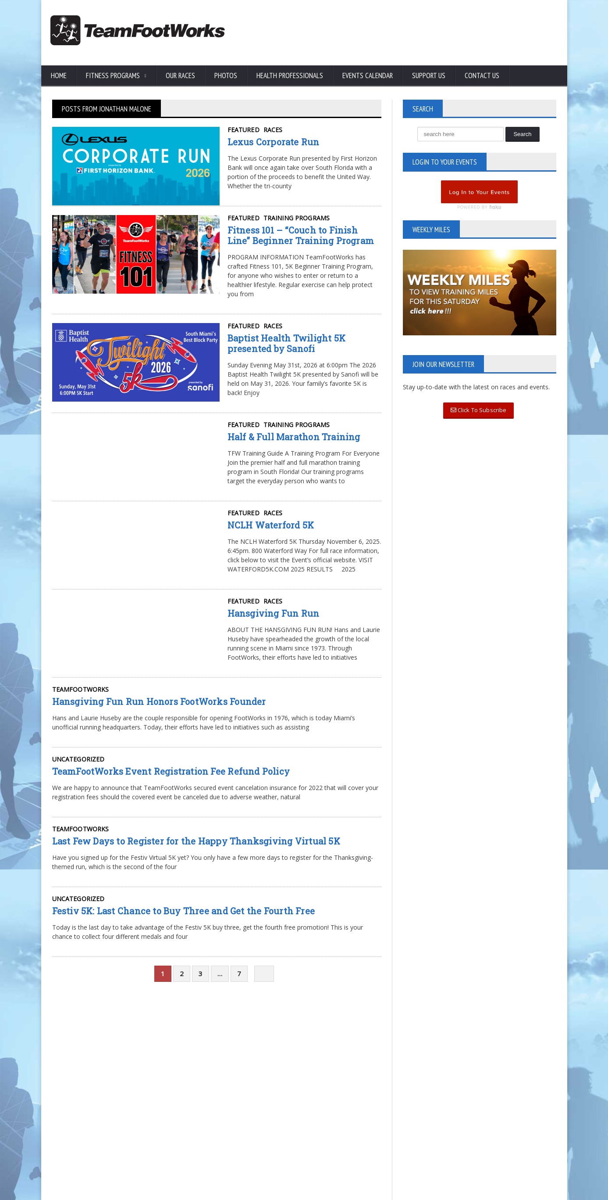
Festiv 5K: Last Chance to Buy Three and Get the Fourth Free (180, 910)
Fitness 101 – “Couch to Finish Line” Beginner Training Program (304, 235)
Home (59, 75)
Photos (225, 75)
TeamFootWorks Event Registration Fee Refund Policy (168, 771)
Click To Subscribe (478, 410)
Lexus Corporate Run (273, 141)
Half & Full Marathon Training (293, 436)
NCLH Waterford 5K (270, 525)
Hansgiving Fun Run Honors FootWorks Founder (157, 701)
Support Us (428, 75)
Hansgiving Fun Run (273, 613)
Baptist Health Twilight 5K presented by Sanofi (285, 343)
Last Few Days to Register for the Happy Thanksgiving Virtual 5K (193, 841)
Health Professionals (289, 75)
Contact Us (482, 75)
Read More (240, 1119)
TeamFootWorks (118, 1191)
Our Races (180, 75)
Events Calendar (367, 75)
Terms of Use (124, 1116)
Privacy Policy (71, 1116)
